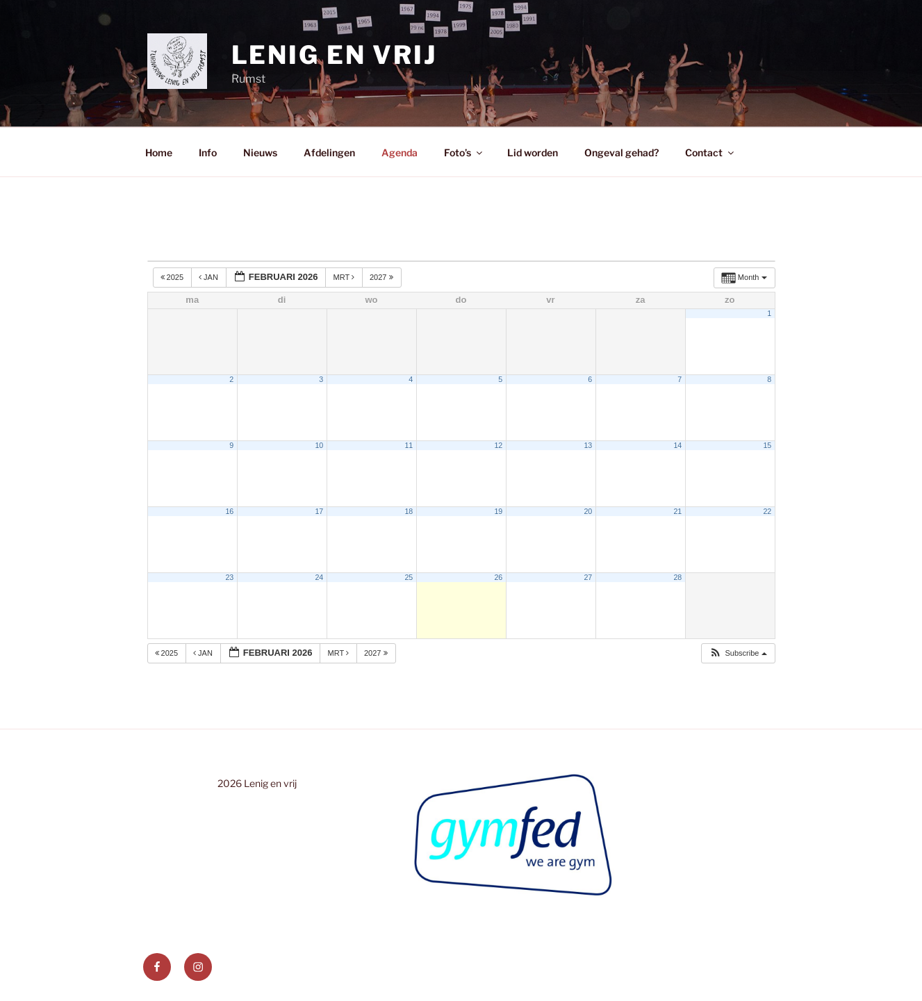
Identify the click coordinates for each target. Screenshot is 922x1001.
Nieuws (260, 152)
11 (408, 445)
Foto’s (464, 152)
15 (767, 445)
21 (677, 511)
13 (588, 445)
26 (498, 577)
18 (408, 511)
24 (319, 577)
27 (588, 577)
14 (677, 445)
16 (229, 511)
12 (498, 445)
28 (677, 577)
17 (319, 511)
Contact (710, 152)
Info (208, 152)
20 (588, 511)
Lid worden (532, 152)
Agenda (399, 152)
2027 (382, 277)
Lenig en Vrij (334, 55)
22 (767, 511)
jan (209, 277)
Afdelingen (329, 152)
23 (229, 577)
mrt (344, 277)
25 (408, 577)
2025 (173, 277)
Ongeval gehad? (621, 152)
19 (498, 511)
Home (158, 152)
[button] (737, 653)
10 (319, 445)
